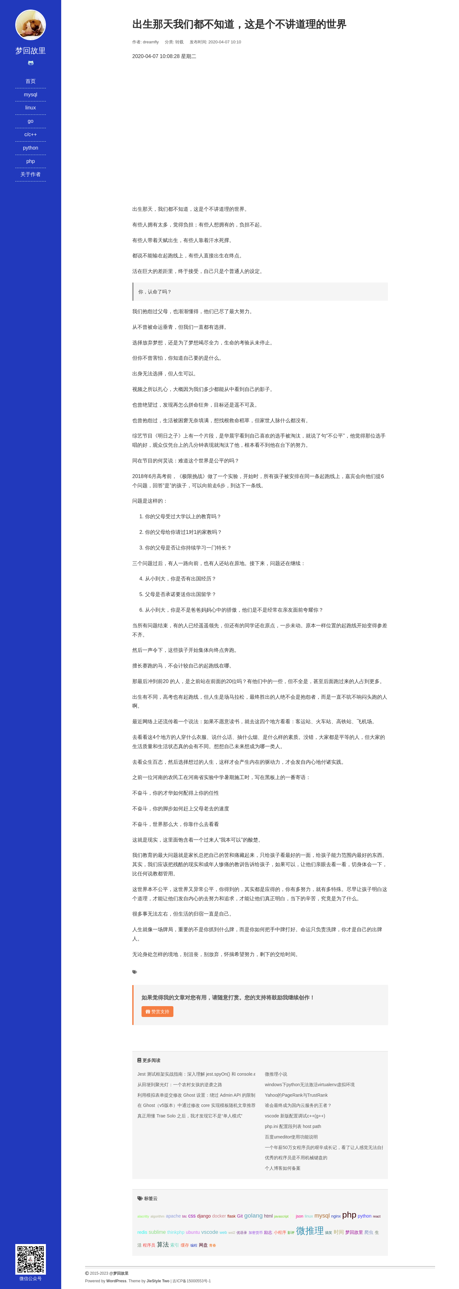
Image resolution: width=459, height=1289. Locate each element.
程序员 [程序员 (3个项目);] (149, 1245)
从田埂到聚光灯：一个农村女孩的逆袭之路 (179, 1084)
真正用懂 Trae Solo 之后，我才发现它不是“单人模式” (189, 1115)
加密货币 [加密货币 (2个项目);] (256, 1232)
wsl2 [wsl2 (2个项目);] (232, 1232)
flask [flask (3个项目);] (231, 1216)
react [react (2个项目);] (377, 1216)
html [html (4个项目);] (268, 1216)
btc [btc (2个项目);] (184, 1216)
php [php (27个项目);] (349, 1214)
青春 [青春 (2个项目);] (212, 1245)
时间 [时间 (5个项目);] (339, 1232)
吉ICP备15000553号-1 (191, 1281)
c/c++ (30, 134)
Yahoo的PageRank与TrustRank (296, 1095)
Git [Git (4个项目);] (240, 1216)
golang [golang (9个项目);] (253, 1215)
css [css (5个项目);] (191, 1216)
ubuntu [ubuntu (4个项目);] (193, 1232)
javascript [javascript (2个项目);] (281, 1216)
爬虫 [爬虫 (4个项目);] (368, 1232)
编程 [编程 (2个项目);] (193, 1245)
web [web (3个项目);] (223, 1232)
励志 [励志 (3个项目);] (268, 1232)
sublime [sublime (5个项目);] (157, 1232)
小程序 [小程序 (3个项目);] (280, 1232)
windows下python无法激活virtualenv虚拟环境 (310, 1084)
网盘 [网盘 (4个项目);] (203, 1245)
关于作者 (30, 174)
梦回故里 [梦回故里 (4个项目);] (354, 1232)
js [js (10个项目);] (292, 1215)
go (30, 121)
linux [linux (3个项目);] (309, 1216)
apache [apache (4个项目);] (173, 1216)
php (30, 161)
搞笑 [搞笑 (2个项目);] (328, 1232)
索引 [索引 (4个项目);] (174, 1245)
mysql (30, 94)
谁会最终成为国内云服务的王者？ (298, 1105)
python (30, 148)
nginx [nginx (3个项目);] (336, 1216)
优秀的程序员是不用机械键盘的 (296, 1157)
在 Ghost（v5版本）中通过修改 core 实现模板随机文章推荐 (196, 1105)
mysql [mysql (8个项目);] (322, 1215)
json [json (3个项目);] (299, 1216)
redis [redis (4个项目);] (142, 1232)
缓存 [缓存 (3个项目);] (185, 1245)
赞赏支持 (157, 1011)
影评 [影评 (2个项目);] (291, 1232)
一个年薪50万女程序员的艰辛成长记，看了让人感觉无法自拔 (325, 1147)
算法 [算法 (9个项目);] (163, 1244)
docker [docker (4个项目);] (219, 1216)
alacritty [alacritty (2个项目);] (143, 1216)
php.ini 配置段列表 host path (293, 1126)
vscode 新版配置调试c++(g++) (295, 1115)
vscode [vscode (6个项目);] (209, 1232)
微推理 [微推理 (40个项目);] (310, 1230)
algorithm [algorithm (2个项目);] (157, 1216)
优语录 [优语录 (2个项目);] (242, 1232)
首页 (31, 81)
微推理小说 (276, 1074)
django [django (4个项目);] (204, 1216)
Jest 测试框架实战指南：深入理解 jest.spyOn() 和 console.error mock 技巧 (211, 1074)
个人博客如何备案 (283, 1168)
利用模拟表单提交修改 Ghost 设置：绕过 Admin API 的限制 (196, 1095)
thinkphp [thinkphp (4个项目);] (176, 1232)
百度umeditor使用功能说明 (291, 1136)
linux (31, 107)
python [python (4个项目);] (365, 1216)
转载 (179, 42)
